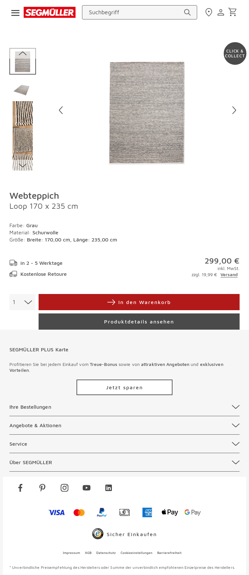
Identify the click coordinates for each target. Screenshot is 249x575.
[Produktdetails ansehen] (139, 321)
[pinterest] (42, 489)
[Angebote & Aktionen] (124, 425)
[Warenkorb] (234, 12)
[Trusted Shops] (124, 535)
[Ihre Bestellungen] (124, 407)
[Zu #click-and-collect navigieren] (235, 53)
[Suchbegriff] (134, 12)
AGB (88, 553)
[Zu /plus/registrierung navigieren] (124, 387)
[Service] (124, 444)
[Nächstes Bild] (234, 110)
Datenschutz (106, 553)
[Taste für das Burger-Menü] (13, 12)
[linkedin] (109, 489)
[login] (222, 12)
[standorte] (210, 12)
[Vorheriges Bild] (60, 110)
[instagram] (64, 489)
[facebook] (20, 489)
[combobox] (22, 302)
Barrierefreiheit (169, 553)
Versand (229, 274)
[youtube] (86, 489)
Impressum (71, 553)
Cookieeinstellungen (136, 553)
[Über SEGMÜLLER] (124, 462)
